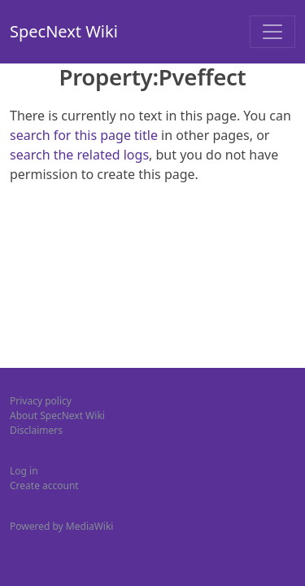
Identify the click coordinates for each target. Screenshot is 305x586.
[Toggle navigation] (272, 31)
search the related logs (79, 155)
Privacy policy (41, 401)
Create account (44, 485)
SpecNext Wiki (64, 31)
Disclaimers (36, 430)
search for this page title (84, 135)
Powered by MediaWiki (61, 526)
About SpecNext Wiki (57, 415)
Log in (24, 471)
